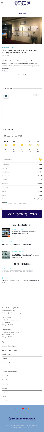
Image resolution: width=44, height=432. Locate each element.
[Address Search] (22, 136)
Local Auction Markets (8, 367)
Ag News (4, 342)
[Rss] (28, 408)
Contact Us (5, 384)
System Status (14, 427)
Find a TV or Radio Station (9, 363)
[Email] (26, 408)
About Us (4, 380)
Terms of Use (30, 427)
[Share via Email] (25, 74)
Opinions (4, 358)
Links (3, 392)
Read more (5, 71)
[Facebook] (15, 408)
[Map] (22, 107)
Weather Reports (6, 354)
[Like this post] (18, 74)
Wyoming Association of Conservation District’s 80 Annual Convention (26, 255)
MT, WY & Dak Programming (10, 350)
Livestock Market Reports (9, 346)
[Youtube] (23, 408)
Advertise (4, 388)
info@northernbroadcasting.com (14, 313)
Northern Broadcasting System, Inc (18, 425)
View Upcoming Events (22, 214)
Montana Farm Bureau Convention (16, 244)
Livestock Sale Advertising (9, 371)
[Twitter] (17, 408)
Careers (4, 396)
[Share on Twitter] (23, 74)
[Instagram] (20, 408)
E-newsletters (5, 376)
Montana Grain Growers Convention (17, 271)
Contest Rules (5, 401)
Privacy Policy (22, 427)
